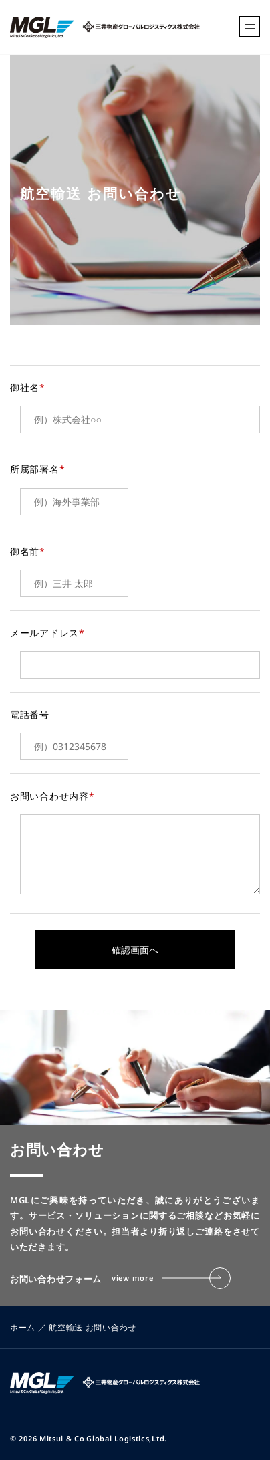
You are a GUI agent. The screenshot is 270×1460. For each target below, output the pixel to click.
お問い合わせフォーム (120, 1278)
